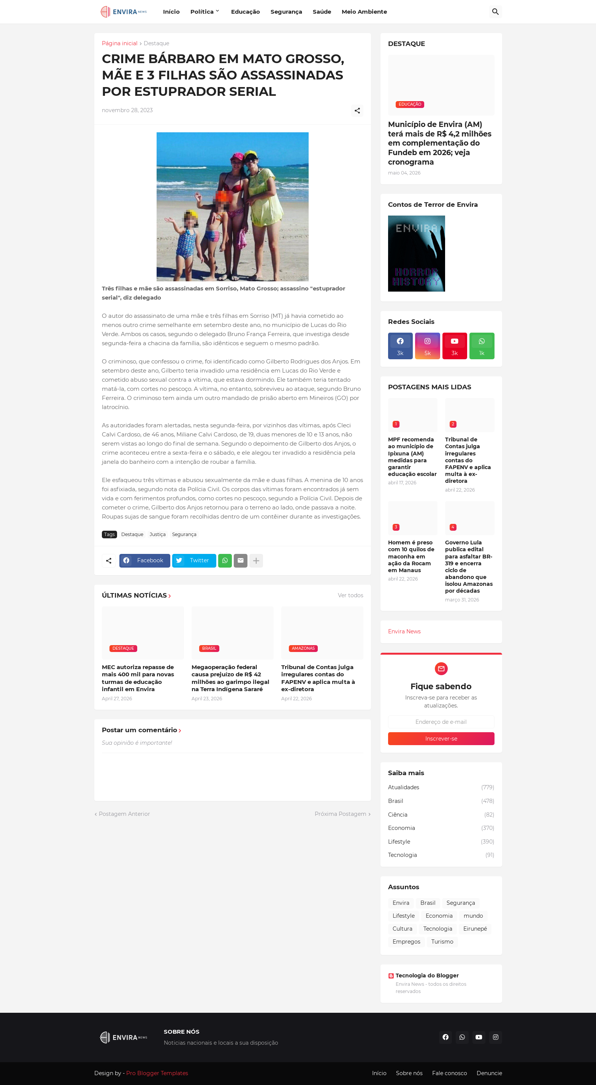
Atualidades (441, 788)
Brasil (441, 801)
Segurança (286, 11)
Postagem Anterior (124, 814)
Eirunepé (475, 928)
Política (202, 11)
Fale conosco (449, 1073)
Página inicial (120, 44)
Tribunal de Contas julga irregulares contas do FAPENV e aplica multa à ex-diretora (318, 678)
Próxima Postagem (340, 814)
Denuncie (489, 1073)
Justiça (158, 534)
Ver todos (350, 595)
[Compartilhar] (357, 111)
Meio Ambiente (364, 11)
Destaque (156, 44)
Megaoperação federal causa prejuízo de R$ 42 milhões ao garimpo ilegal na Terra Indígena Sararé (230, 678)
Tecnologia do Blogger (423, 975)
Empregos (406, 941)
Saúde (322, 11)
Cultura (402, 928)
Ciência (441, 815)
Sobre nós (409, 1073)
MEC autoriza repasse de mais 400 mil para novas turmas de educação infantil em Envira (138, 678)
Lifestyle (441, 842)
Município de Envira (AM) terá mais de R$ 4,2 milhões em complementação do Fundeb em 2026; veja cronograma (439, 143)
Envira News (404, 631)
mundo (473, 915)
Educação (245, 11)
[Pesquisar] (495, 11)
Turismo (442, 941)
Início (171, 11)
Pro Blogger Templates (157, 1073)
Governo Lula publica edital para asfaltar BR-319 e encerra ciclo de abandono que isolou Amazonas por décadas (469, 566)
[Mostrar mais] (256, 561)
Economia (441, 828)
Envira (401, 902)
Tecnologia (441, 855)
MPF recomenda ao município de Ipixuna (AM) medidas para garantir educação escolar (412, 456)
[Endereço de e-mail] (441, 721)
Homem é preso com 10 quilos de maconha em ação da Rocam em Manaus (411, 556)
